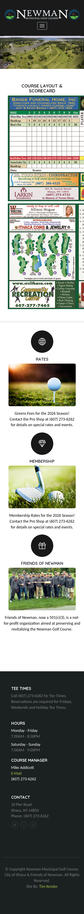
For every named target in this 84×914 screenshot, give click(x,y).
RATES (42, 359)
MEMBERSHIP (42, 461)
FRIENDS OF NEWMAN (42, 563)
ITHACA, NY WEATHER (42, 654)
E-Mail (16, 773)
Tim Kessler (48, 886)
